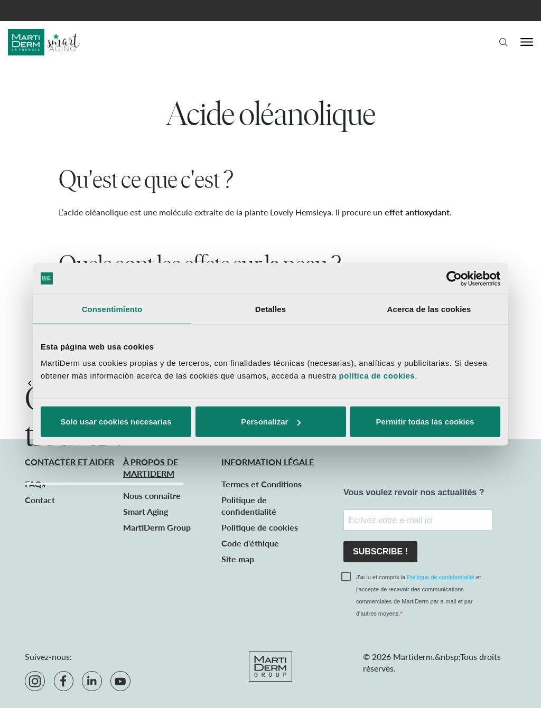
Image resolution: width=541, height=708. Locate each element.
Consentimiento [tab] (112, 308)
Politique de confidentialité (440, 577)
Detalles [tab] (270, 308)
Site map (237, 559)
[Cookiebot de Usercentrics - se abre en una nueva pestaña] (454, 278)
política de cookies (377, 375)
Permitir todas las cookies (425, 421)
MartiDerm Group (157, 527)
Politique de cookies (259, 527)
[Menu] (526, 42)
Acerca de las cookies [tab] (429, 308)
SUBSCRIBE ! (380, 551)
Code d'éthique (250, 543)
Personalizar (271, 421)
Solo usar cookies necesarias (115, 421)
